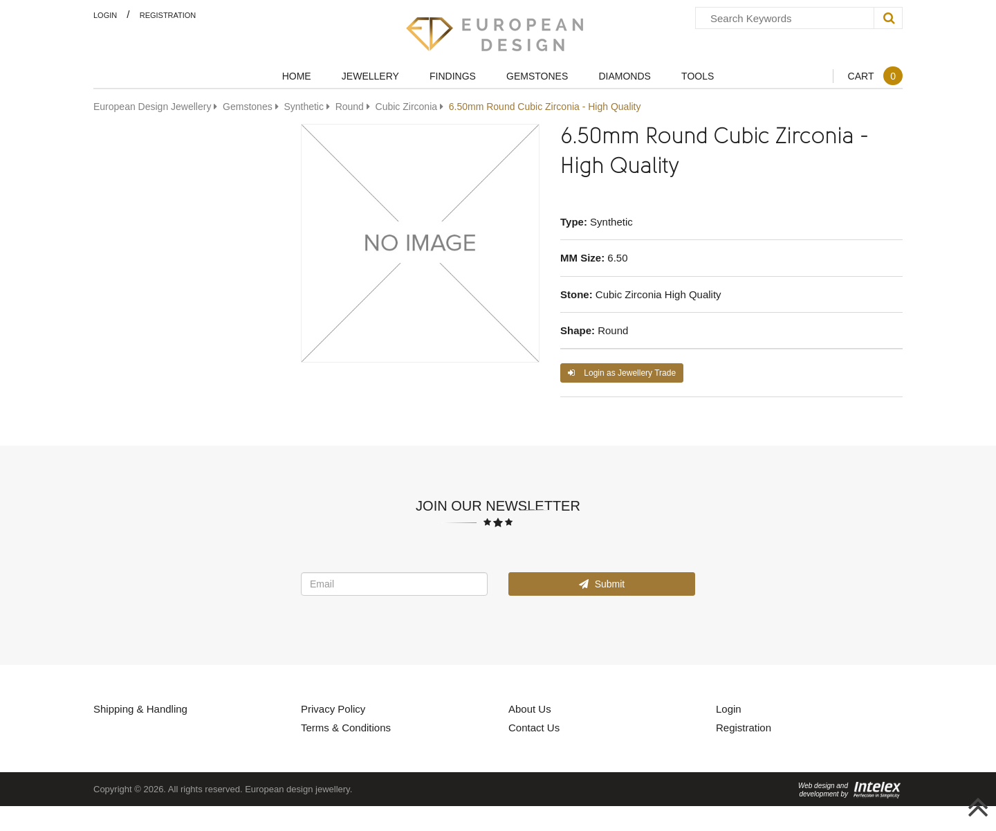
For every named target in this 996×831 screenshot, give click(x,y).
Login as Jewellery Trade (622, 372)
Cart (875, 75)
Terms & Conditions (346, 727)
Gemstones (537, 75)
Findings (453, 75)
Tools (697, 75)
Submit (602, 583)
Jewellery (370, 75)
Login (105, 15)
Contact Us (534, 727)
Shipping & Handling (140, 708)
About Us (529, 708)
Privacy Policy (333, 708)
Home (296, 75)
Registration (168, 15)
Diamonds (624, 75)
